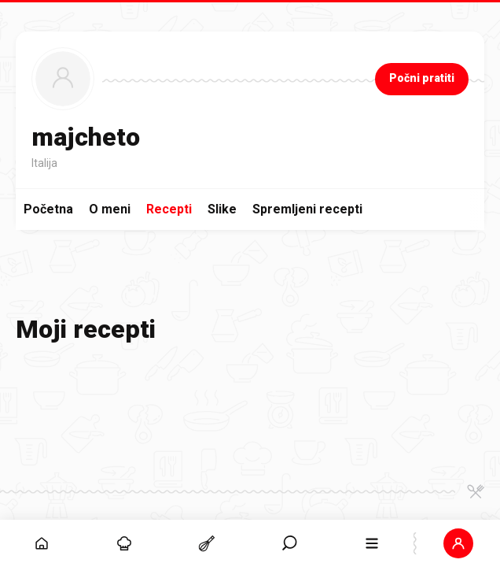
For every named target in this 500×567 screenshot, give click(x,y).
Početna (48, 209)
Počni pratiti (421, 78)
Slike (222, 209)
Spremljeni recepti (307, 209)
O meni (110, 209)
